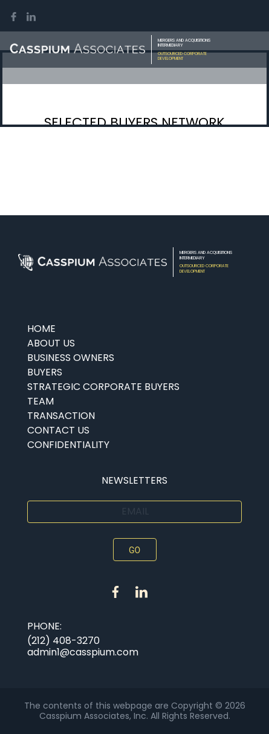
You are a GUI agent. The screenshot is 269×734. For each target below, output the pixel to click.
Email (135, 511)
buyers (44, 372)
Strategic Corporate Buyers (103, 387)
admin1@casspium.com (82, 652)
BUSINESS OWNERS (70, 358)
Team (40, 401)
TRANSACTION (61, 416)
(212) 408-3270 (63, 641)
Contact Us (58, 430)
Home (41, 329)
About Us (51, 343)
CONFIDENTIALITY (68, 445)
